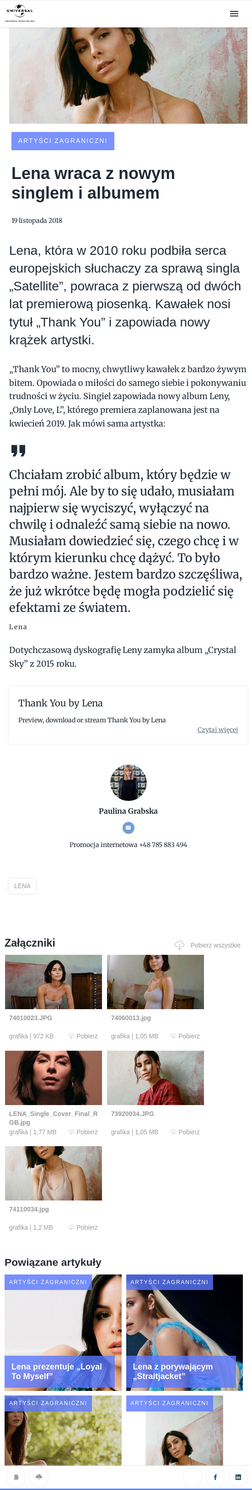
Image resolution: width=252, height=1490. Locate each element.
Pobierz (60, 1040)
